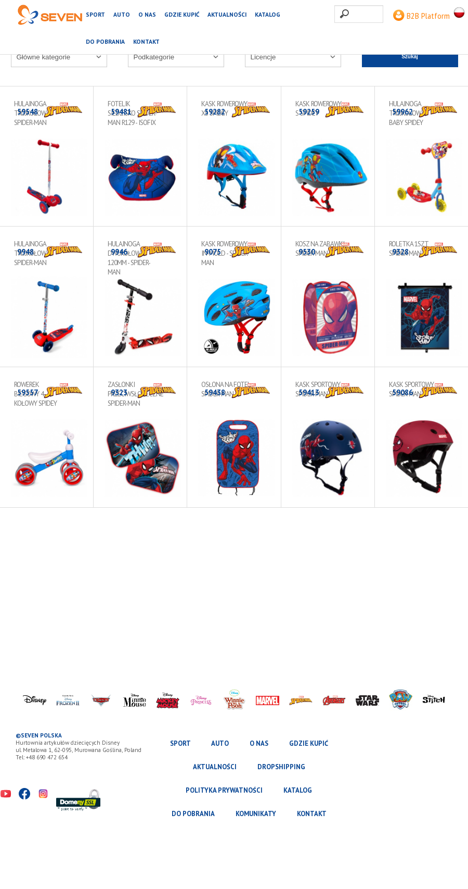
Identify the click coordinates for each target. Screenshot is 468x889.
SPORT (95, 14)
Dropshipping (281, 766)
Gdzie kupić (181, 14)
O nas (147, 14)
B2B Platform (421, 16)
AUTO (121, 14)
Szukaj (409, 56)
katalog (267, 14)
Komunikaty (256, 813)
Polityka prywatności (224, 790)
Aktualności (226, 14)
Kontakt (146, 41)
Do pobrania (105, 41)
